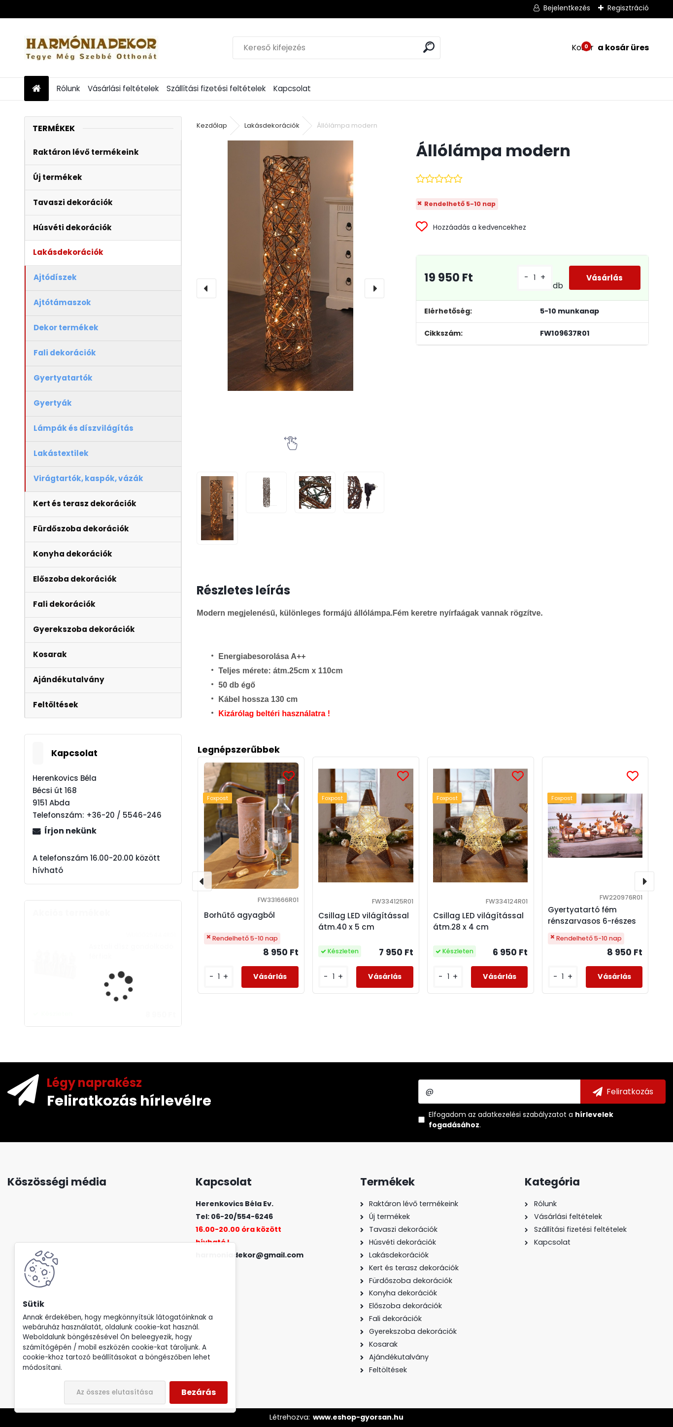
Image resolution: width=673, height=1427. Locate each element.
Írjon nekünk (70, 830)
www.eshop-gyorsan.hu (358, 1417)
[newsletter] (623, 1091)
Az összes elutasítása (114, 1392)
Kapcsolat (292, 88)
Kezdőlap (212, 125)
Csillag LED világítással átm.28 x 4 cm (478, 921)
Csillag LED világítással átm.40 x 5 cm (363, 921)
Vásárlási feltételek (123, 88)
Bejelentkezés (566, 8)
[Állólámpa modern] (290, 265)
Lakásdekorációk (272, 125)
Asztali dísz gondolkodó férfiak (131, 951)
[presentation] (206, 288)
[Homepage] (36, 89)
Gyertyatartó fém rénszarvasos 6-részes (592, 915)
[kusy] (219, 977)
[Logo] (92, 47)
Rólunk (68, 88)
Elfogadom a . (521, 1120)
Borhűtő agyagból (239, 915)
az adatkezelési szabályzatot (517, 1114)
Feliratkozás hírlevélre (129, 1100)
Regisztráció (628, 8)
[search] (429, 47)
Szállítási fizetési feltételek (216, 88)
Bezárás (198, 1392)
